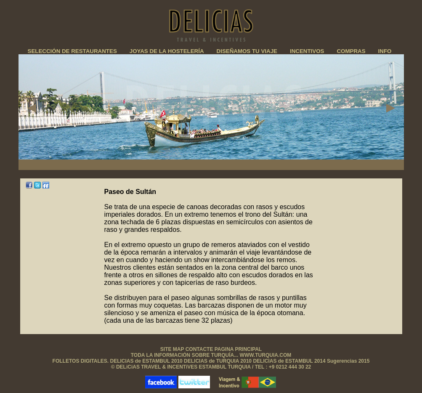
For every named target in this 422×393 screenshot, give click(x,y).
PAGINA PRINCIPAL (238, 349)
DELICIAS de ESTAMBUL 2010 (147, 361)
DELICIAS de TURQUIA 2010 (218, 361)
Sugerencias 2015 (348, 361)
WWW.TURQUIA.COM (266, 355)
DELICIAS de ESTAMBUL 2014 (290, 361)
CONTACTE (200, 349)
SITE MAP (172, 349)
